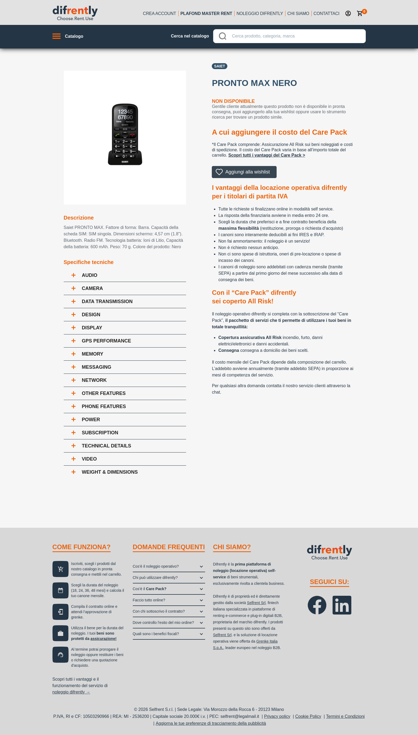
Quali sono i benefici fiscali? (156, 634)
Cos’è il (150, 589)
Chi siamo (298, 13)
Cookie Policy (308, 716)
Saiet (219, 66)
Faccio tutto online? (149, 600)
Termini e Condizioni (345, 716)
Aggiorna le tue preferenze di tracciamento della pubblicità (211, 723)
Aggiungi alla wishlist (247, 172)
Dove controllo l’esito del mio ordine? (163, 622)
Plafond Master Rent (206, 13)
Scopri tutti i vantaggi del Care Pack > (266, 155)
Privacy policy (277, 716)
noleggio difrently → (71, 692)
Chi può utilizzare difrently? (155, 577)
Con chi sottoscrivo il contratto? (159, 611)
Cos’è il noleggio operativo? (156, 566)
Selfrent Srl (256, 603)
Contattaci (327, 13)
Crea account (159, 13)
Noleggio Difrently (259, 13)
